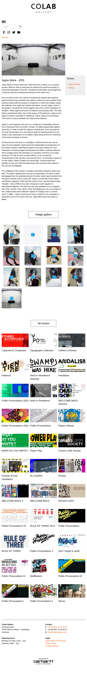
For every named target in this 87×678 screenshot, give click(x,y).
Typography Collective (41, 350)
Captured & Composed (14, 350)
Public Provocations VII (14, 526)
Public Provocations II (41, 601)
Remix (61, 601)
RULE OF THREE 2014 (42, 526)
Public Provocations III (70, 576)
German (5, 37)
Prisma (62, 475)
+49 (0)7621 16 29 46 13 (57, 627)
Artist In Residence (40, 400)
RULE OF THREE (11, 551)
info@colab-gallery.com (57, 632)
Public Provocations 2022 (15, 425)
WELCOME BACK (40, 500)
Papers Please (66, 425)
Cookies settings (51, 646)
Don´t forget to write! (69, 551)
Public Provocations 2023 (15, 400)
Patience (6, 375)
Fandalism (63, 375)
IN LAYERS (36, 475)
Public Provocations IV (13, 576)
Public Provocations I (13, 601)
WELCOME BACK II (12, 500)
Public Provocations (40, 425)
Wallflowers (36, 576)
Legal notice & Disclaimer (55, 641)
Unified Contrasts (67, 350)
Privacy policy (50, 643)
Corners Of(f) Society (69, 450)
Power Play (36, 450)
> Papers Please (73, 84)
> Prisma (70, 88)
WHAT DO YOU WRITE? (15, 450)
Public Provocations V (41, 551)
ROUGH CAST (66, 500)
